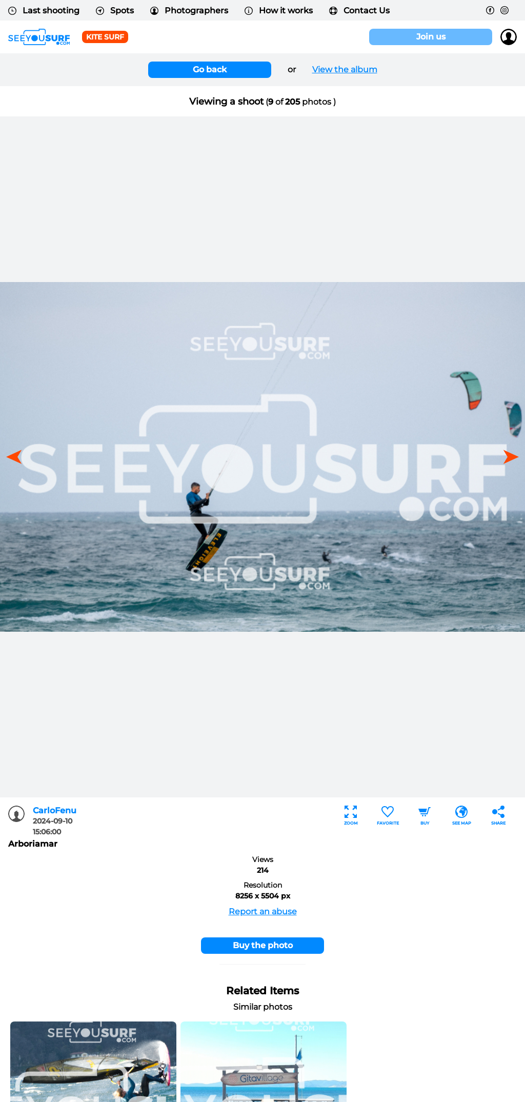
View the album (344, 69)
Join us (431, 37)
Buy (424, 816)
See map (461, 816)
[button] (507, 457)
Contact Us (359, 10)
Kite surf (105, 37)
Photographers (189, 10)
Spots (115, 10)
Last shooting (43, 10)
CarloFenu (54, 810)
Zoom (351, 816)
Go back (210, 69)
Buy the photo (263, 945)
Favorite (388, 816)
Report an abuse (263, 911)
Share (498, 816)
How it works (279, 10)
